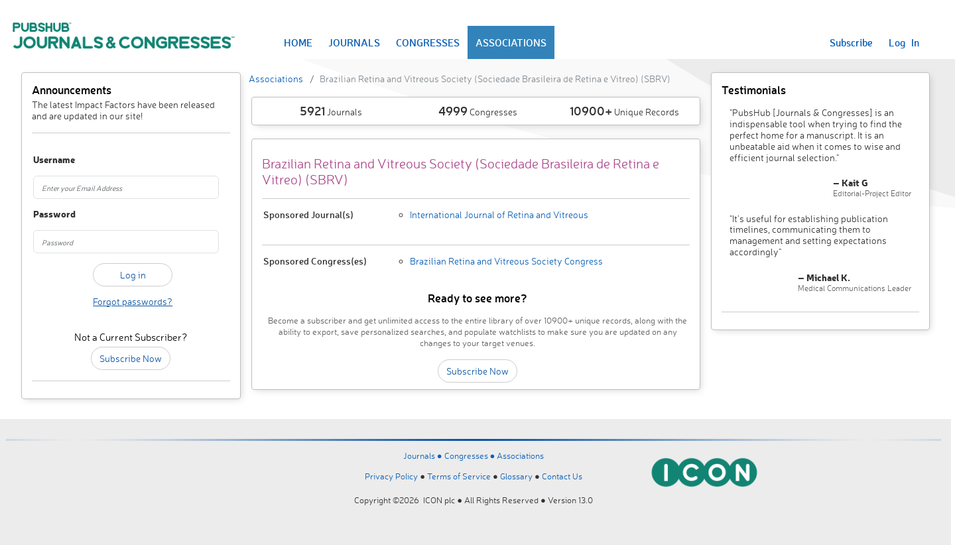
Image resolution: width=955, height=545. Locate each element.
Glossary (516, 476)
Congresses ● (470, 455)
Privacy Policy (391, 476)
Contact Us (562, 476)
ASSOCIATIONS (511, 42)
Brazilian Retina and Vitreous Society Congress (506, 261)
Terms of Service (459, 476)
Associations (276, 78)
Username (48, 160)
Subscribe (851, 42)
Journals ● (423, 455)
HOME (298, 42)
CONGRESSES (428, 42)
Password (48, 214)
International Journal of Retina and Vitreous (499, 214)
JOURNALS (354, 42)
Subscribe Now (130, 358)
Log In (904, 42)
